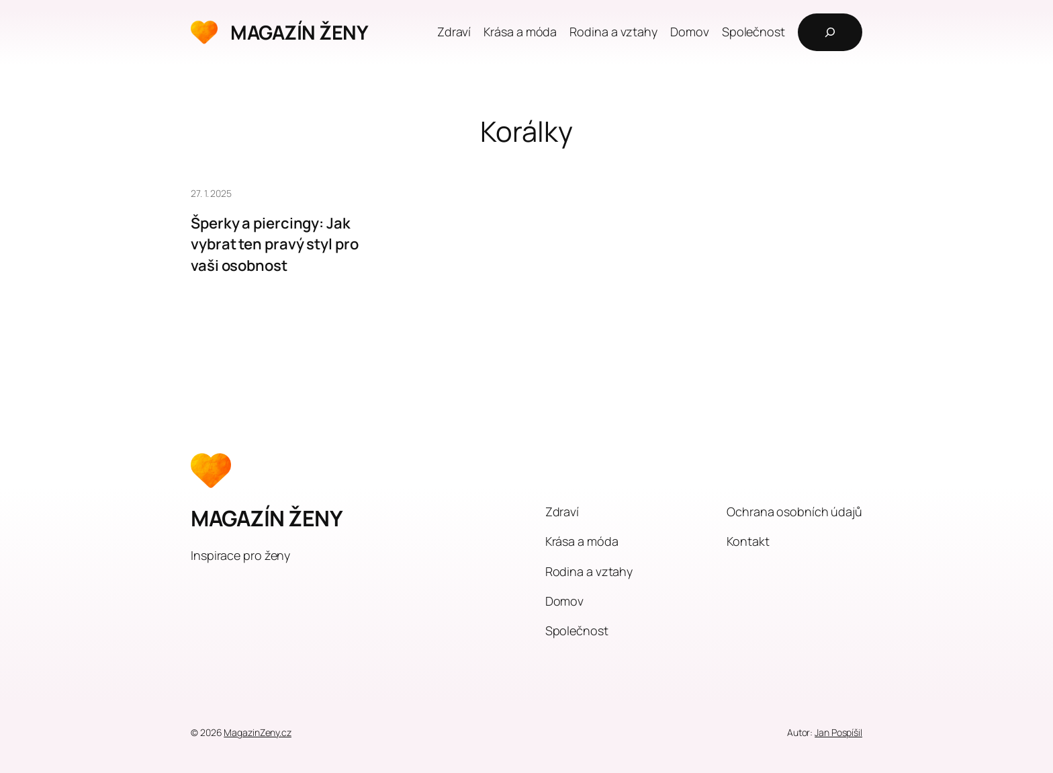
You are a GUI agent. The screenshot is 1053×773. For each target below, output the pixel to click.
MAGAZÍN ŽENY (299, 32)
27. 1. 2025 (211, 193)
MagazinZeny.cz (257, 732)
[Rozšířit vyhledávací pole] (830, 32)
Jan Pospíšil (838, 732)
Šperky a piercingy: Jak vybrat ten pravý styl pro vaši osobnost (275, 244)
